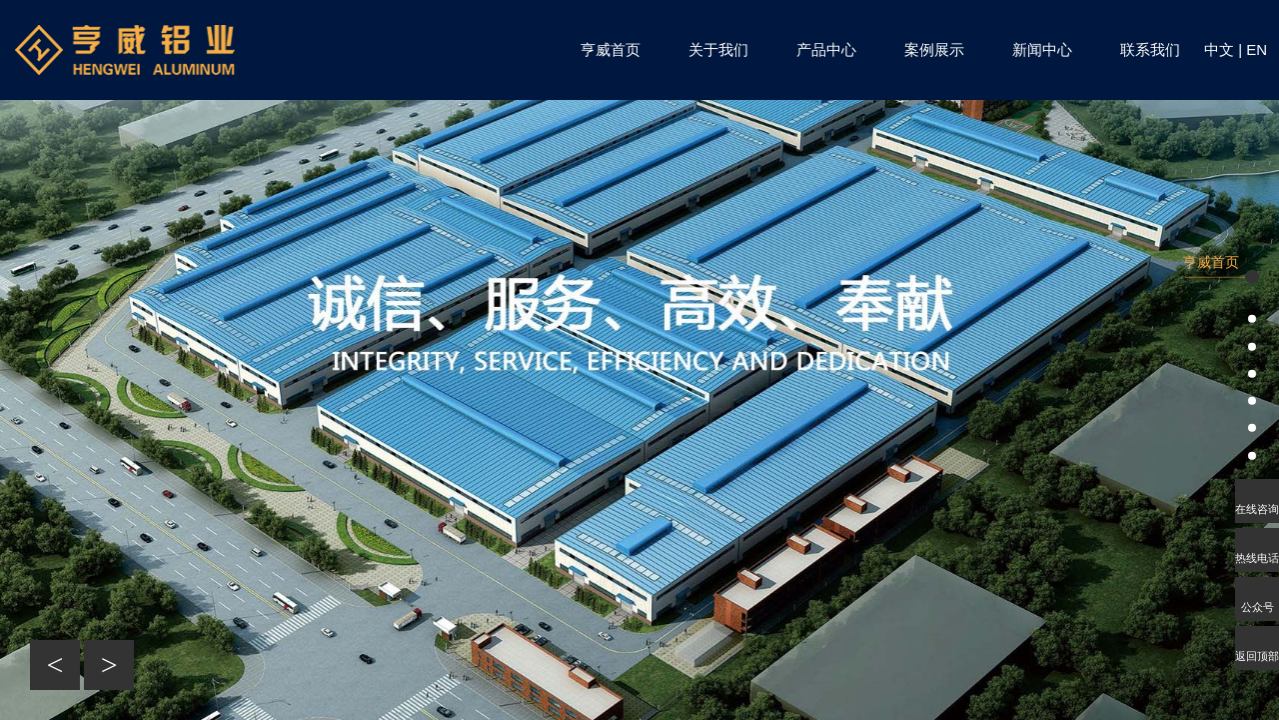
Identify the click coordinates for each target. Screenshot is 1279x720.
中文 (1219, 49)
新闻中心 (1042, 49)
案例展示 (934, 49)
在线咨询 (1257, 509)
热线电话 (1257, 558)
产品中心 (826, 49)
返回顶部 (1257, 656)
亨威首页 (610, 49)
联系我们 (1150, 49)
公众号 (1257, 607)
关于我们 (718, 49)
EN (1256, 49)
